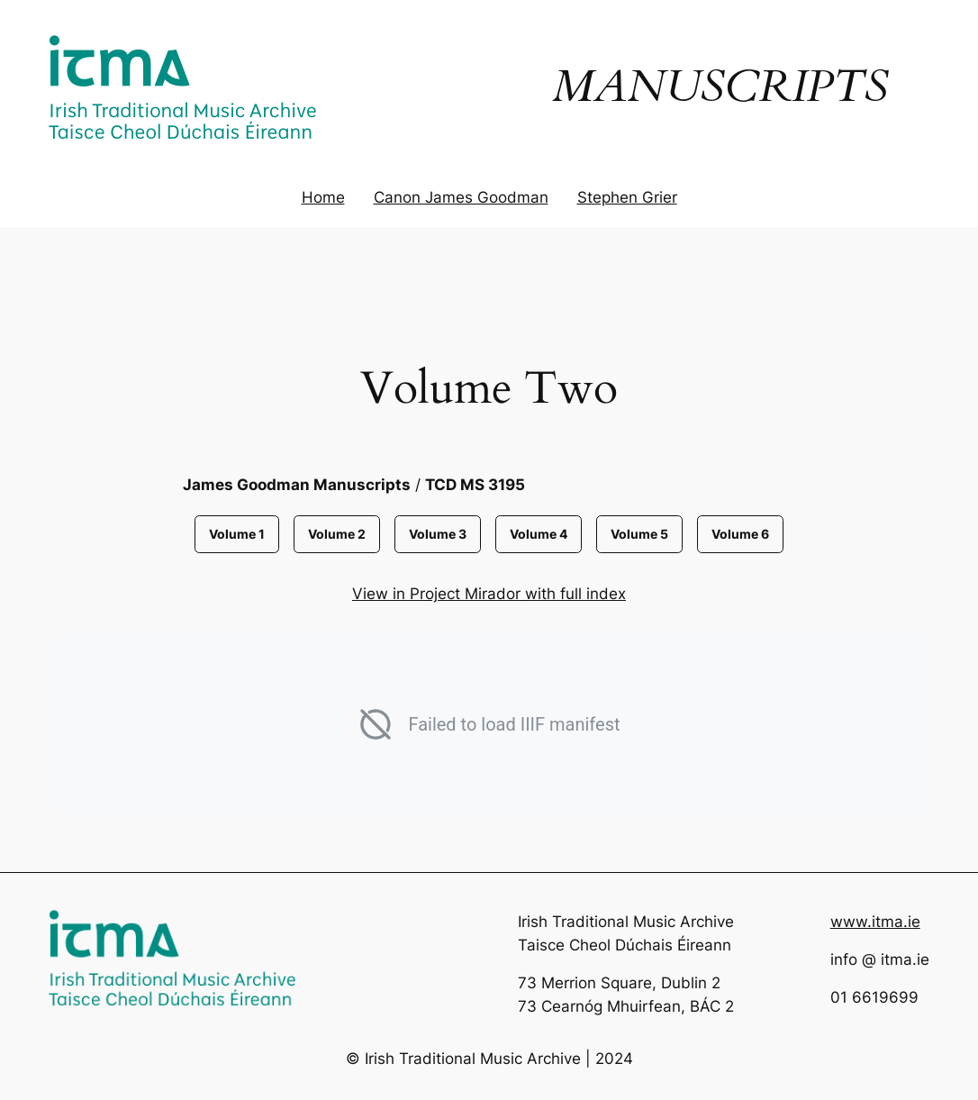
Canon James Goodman (461, 197)
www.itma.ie (875, 922)
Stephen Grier (627, 197)
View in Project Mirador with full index (489, 594)
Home (323, 197)
